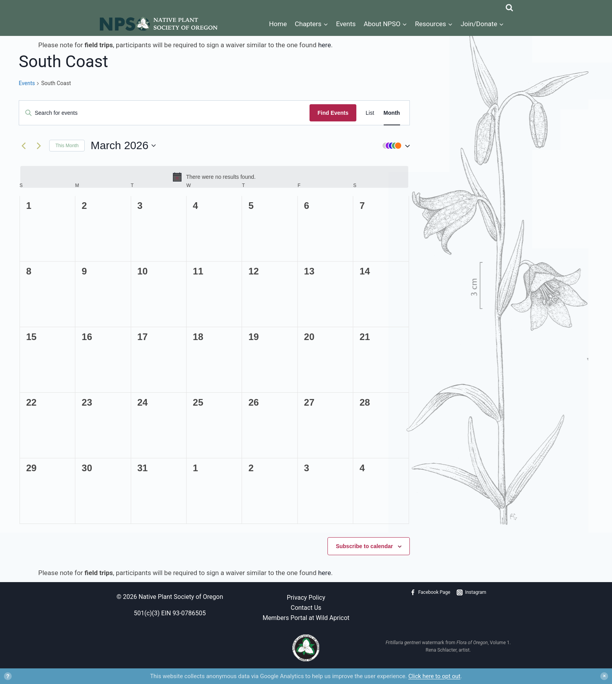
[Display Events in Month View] (392, 113)
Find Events (332, 113)
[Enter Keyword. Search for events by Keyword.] (164, 113)
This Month (66, 145)
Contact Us (306, 607)
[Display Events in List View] (370, 113)
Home (278, 24)
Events (346, 24)
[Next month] (38, 145)
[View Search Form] (509, 6)
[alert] (214, 177)
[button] (394, 146)
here (324, 45)
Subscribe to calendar (364, 546)
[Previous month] (23, 145)
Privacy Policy (306, 597)
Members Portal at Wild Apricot (306, 618)
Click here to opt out (434, 676)
